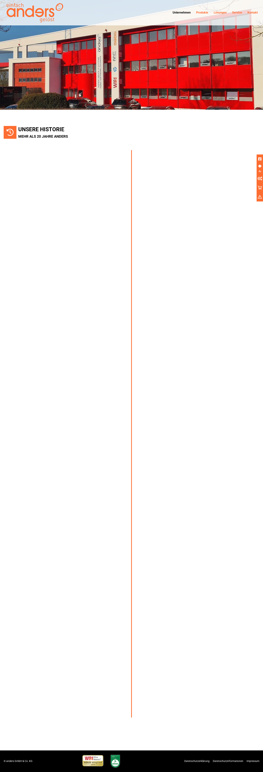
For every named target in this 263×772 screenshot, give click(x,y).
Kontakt (252, 12)
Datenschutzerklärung (196, 761)
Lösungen (220, 12)
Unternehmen (182, 12)
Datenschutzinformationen (228, 761)
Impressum (253, 761)
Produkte (202, 12)
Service (237, 12)
